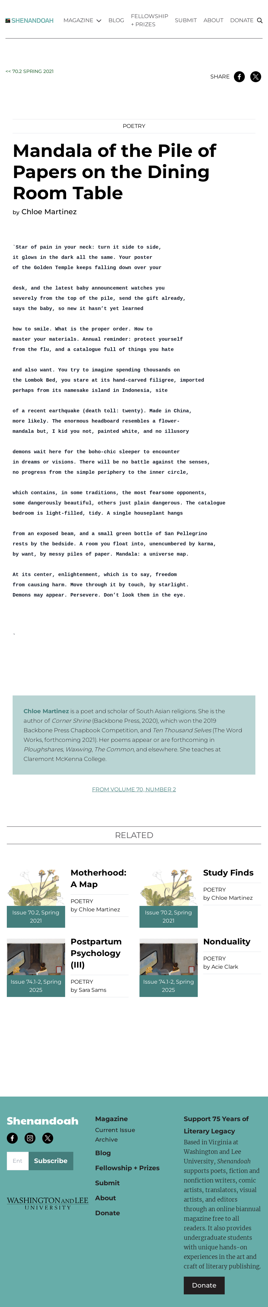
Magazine (82, 20)
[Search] (260, 21)
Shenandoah (42, 1120)
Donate (242, 20)
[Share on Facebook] (239, 76)
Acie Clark (224, 967)
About (213, 20)
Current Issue (115, 1130)
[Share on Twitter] (256, 76)
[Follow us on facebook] (13, 1139)
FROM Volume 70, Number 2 (134, 789)
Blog (116, 20)
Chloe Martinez (49, 211)
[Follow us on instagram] (31, 1139)
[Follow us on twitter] (48, 1139)
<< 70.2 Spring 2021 (29, 71)
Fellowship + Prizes (149, 20)
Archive (106, 1139)
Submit (186, 20)
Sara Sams (92, 990)
